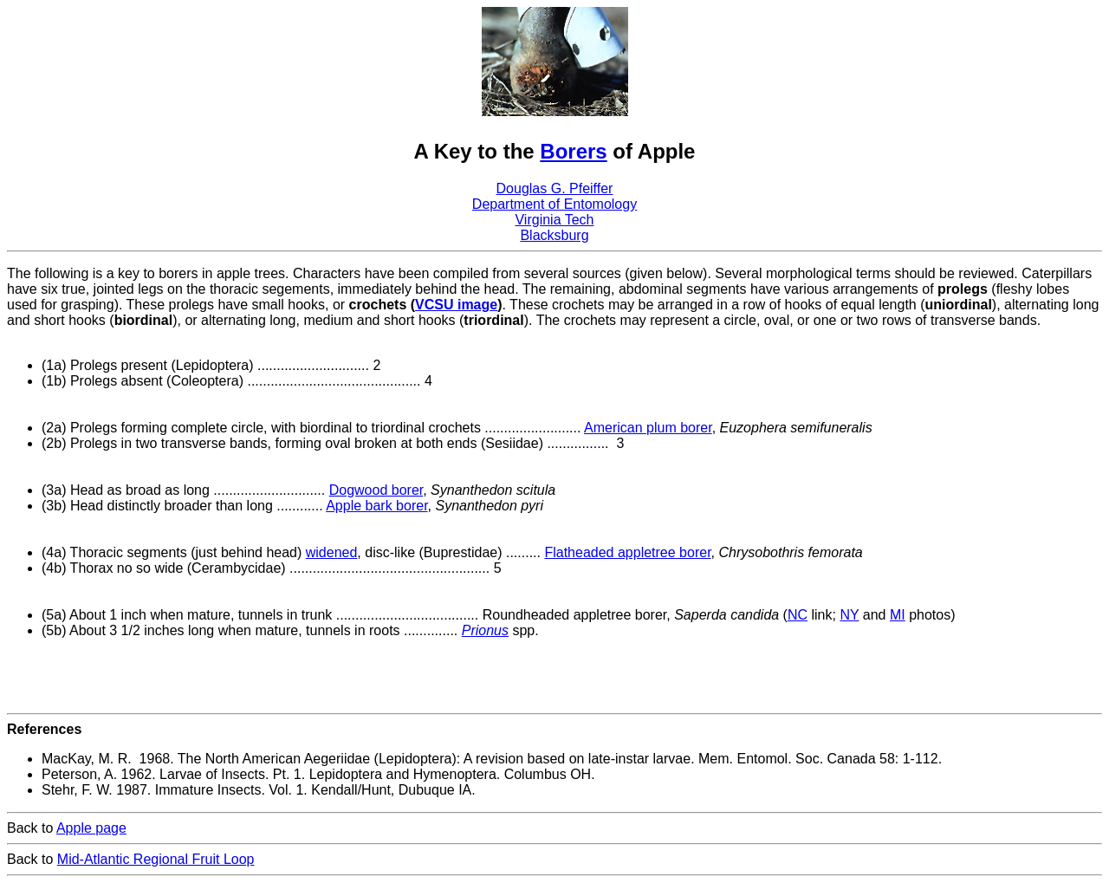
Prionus (485, 630)
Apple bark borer (376, 505)
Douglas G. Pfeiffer (554, 188)
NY (849, 614)
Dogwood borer (376, 490)
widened (332, 552)
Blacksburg (554, 235)
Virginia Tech (554, 219)
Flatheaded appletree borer (627, 552)
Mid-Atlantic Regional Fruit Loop (156, 859)
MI (897, 614)
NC (797, 614)
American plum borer (648, 427)
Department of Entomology (554, 204)
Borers (573, 151)
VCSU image (456, 304)
